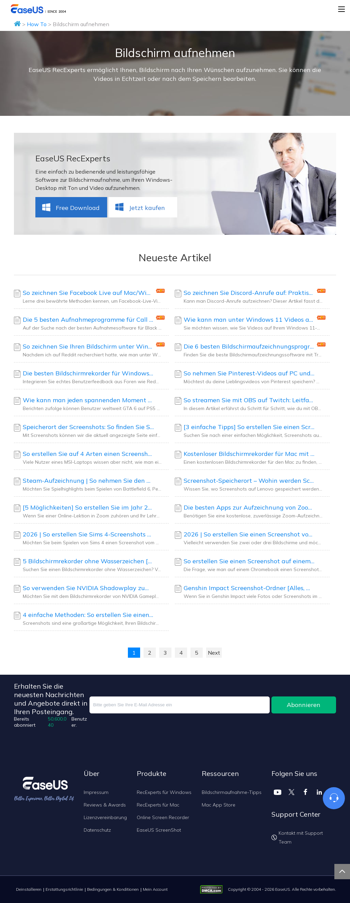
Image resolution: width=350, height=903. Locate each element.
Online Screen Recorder (163, 817)
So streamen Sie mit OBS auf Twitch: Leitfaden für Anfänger (249, 400)
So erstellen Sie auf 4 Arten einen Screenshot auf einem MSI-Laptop (88, 454)
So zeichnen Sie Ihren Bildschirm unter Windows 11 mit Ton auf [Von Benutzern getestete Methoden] (88, 346)
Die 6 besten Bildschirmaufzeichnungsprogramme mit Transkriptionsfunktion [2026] (249, 346)
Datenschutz (97, 830)
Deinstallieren (28, 889)
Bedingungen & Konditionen (113, 889)
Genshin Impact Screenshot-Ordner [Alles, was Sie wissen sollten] (249, 588)
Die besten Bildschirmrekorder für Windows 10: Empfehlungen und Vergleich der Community (88, 373)
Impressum (96, 792)
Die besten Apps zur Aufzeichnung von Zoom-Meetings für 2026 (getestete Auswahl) (249, 507)
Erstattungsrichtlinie (64, 889)
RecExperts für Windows (164, 792)
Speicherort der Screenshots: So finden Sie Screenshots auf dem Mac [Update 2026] (88, 427)
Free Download (70, 207)
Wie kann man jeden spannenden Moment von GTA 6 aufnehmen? (88, 400)
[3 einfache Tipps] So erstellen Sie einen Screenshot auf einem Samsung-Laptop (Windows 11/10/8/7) (249, 427)
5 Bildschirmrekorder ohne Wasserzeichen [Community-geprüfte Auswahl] (88, 561)
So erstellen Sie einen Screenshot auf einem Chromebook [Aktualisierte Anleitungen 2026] (249, 561)
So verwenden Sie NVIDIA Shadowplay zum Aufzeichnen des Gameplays (88, 588)
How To (37, 24)
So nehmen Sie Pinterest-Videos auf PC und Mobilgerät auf (249, 373)
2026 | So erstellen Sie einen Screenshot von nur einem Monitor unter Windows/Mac (249, 534)
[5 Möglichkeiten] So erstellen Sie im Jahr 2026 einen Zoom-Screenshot (88, 507)
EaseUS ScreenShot (159, 830)
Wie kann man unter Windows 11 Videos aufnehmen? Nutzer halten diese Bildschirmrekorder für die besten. (249, 319)
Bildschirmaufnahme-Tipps (232, 792)
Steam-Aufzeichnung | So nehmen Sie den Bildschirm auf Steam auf (88, 480)
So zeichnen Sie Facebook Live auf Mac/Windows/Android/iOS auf (88, 293)
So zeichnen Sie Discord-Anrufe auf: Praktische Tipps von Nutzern (249, 293)
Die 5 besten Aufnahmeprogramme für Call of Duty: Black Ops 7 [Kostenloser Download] (88, 319)
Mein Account (155, 889)
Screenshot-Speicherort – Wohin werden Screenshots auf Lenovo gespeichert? (249, 480)
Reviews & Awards (105, 805)
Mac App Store (218, 805)
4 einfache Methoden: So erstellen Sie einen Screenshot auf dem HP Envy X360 (88, 615)
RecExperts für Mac (158, 805)
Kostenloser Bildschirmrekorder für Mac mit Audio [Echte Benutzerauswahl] (249, 454)
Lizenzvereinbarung (105, 817)
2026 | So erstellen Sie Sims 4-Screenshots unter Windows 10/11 (88, 534)
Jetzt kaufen (139, 207)
